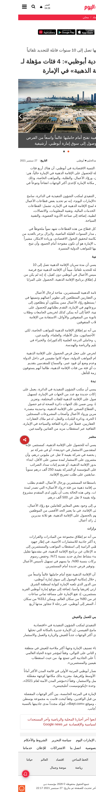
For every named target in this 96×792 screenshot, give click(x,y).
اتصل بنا (57, 748)
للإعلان (23, 748)
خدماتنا (9, 748)
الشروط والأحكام (17, 740)
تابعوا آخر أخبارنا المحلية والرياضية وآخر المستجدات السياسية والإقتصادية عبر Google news (44, 722)
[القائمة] (15, 6)
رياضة (60, 767)
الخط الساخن (62, 759)
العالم (26, 759)
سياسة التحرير (43, 740)
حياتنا (11, 759)
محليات (82, 759)
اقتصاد (42, 759)
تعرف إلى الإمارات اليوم (74, 740)
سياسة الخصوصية (79, 748)
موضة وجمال (40, 767)
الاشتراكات (39, 748)
